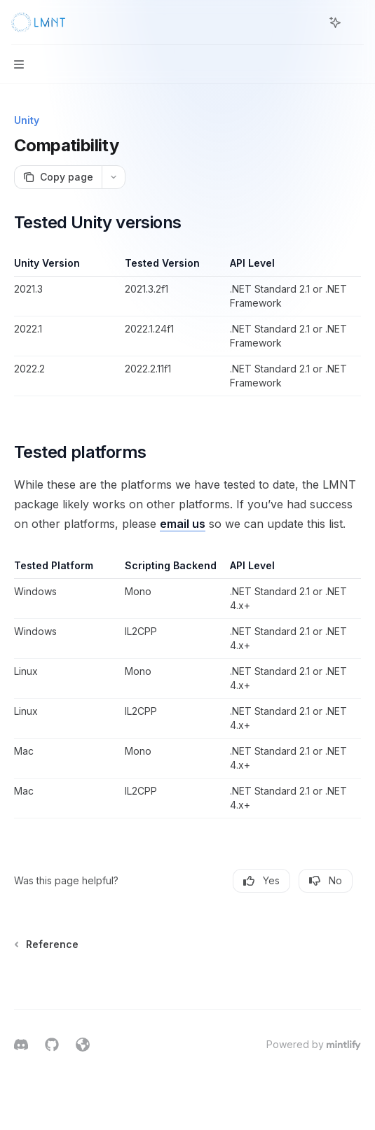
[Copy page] (58, 177)
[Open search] (309, 22)
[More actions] (357, 22)
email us (182, 524)
